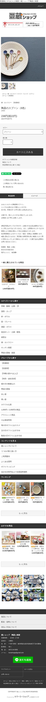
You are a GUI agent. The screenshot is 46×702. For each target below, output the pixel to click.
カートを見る (28, 669)
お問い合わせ (5, 674)
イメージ (34, 196)
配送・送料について (27, 681)
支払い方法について (14, 681)
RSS (37, 683)
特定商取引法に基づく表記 (11, 165)
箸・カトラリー (12, 93)
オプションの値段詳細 (9, 159)
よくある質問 (6, 461)
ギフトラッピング (8, 467)
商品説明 (11, 196)
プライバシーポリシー (26, 683)
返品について (6, 162)
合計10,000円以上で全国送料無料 (14, 472)
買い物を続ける (6, 187)
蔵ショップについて (9, 446)
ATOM (41, 683)
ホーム (4, 93)
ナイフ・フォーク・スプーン (26, 93)
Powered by (23, 697)
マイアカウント (6, 669)
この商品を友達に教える (9, 180)
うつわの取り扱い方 (9, 451)
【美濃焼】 (11, 95)
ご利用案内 (5, 456)
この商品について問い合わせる (12, 183)
